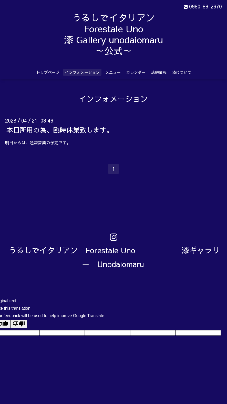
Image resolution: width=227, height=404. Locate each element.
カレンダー (136, 72)
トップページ (47, 72)
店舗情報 (159, 72)
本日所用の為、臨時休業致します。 (59, 129)
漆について (181, 72)
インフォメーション (82, 72)
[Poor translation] (19, 324)
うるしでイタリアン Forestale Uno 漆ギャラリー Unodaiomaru (114, 257)
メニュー (113, 72)
